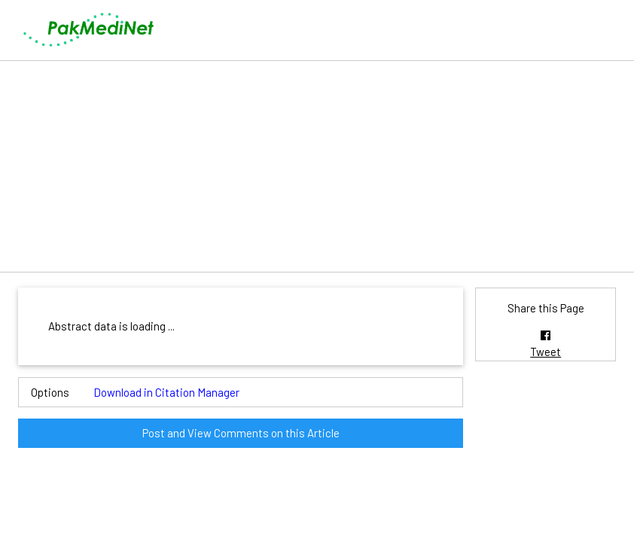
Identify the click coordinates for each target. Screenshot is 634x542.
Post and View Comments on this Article (241, 433)
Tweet (545, 351)
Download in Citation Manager (166, 392)
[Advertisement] (317, 166)
